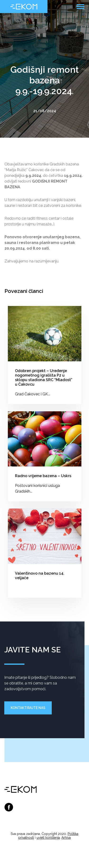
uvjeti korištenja (48, 837)
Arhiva (66, 837)
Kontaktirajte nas (28, 708)
